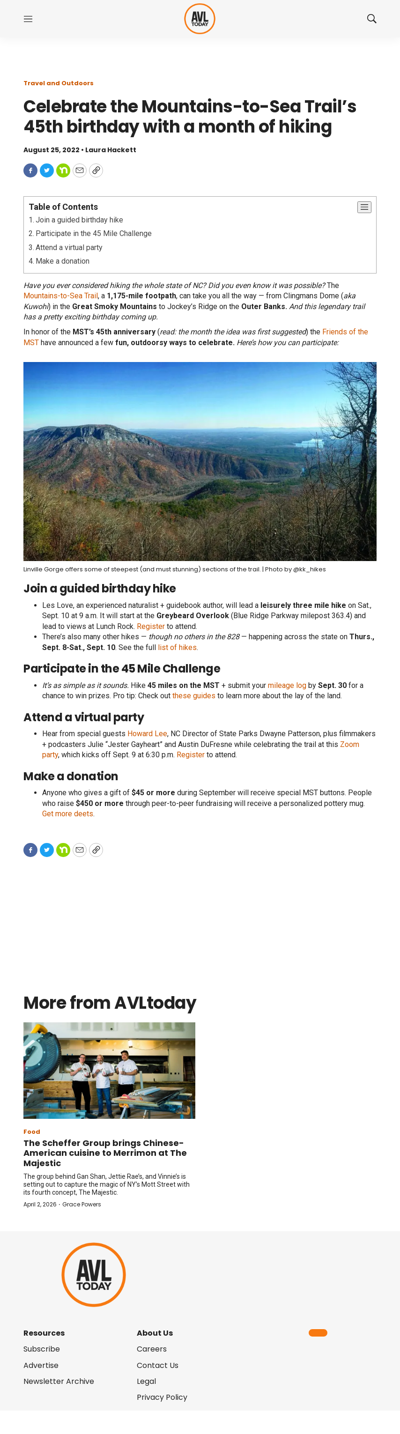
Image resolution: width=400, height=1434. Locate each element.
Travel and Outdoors (58, 83)
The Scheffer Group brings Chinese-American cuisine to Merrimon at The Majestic (105, 1153)
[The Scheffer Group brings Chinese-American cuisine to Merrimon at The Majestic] (109, 1070)
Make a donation (62, 261)
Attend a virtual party (69, 247)
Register (151, 626)
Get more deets (67, 813)
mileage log (287, 685)
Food (31, 1131)
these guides (193, 695)
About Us (155, 1333)
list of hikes (177, 647)
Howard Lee (147, 733)
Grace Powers (81, 1204)
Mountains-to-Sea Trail (60, 295)
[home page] (200, 19)
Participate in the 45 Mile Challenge (94, 233)
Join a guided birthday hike (79, 219)
